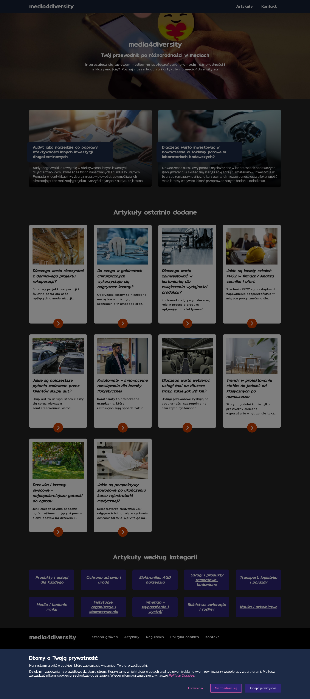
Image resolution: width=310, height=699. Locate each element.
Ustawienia (195, 688)
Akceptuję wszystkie (263, 688)
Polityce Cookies (181, 675)
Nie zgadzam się (226, 688)
